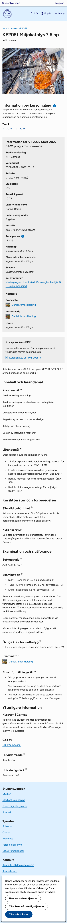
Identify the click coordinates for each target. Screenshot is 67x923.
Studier (6, 793)
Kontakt (6, 812)
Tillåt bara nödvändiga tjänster (26, 906)
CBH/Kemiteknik (11, 744)
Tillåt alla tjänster (19, 914)
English (48, 13)
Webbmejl (8, 838)
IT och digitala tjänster (14, 806)
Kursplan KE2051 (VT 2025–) (25, 357)
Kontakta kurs (9, 871)
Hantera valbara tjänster (23, 898)
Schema (7, 826)
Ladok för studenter (13, 850)
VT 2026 (7, 128)
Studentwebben (11, 3)
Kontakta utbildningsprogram (18, 865)
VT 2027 (20, 128)
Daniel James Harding (24, 304)
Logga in (59, 3)
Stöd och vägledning (13, 799)
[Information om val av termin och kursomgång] (54, 105)
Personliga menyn (12, 844)
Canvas (6, 832)
